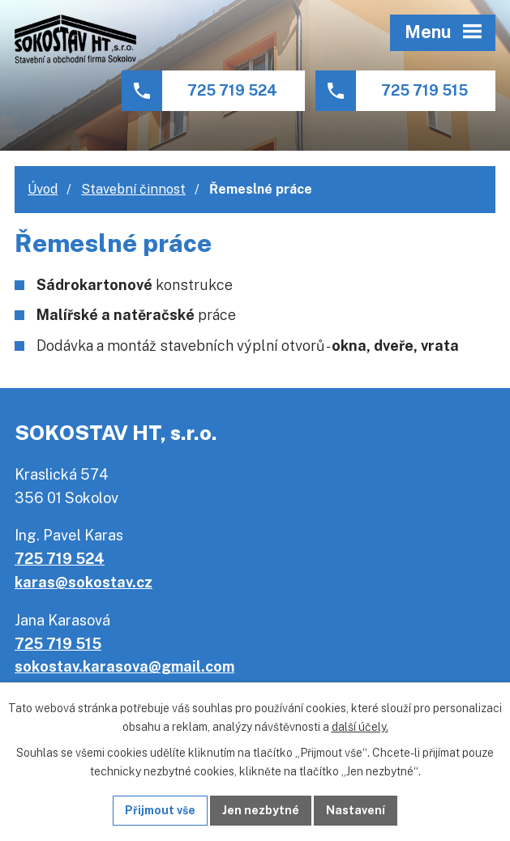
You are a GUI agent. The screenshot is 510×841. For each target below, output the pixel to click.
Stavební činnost (133, 189)
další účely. (360, 726)
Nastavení (355, 810)
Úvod (43, 189)
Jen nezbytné (260, 810)
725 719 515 (424, 90)
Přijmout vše (160, 810)
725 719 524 (232, 90)
